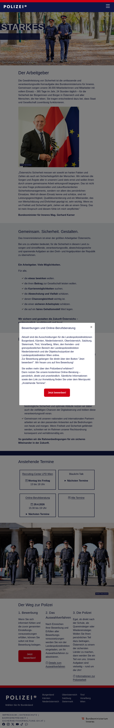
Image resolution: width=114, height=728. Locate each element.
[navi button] (108, 6)
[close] (91, 327)
